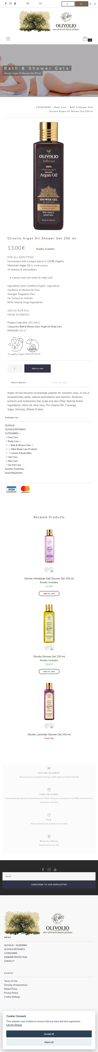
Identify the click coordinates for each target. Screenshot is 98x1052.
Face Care (13, 437)
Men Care (13, 461)
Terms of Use (10, 981)
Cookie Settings (12, 996)
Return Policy (10, 989)
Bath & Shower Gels (81, 107)
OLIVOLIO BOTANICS (15, 429)
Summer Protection (14, 469)
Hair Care (12, 457)
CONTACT (9, 961)
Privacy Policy (11, 992)
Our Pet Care (14, 465)
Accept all (49, 1034)
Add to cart (49, 593)
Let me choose (14, 1025)
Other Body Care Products (24, 449)
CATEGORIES (43, 107)
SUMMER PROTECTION (15, 957)
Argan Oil (45, 326)
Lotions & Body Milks (21, 453)
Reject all (48, 1042)
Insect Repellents (14, 472)
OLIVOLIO (10, 425)
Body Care (60, 107)
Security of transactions (16, 985)
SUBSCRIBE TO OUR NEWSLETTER (49, 884)
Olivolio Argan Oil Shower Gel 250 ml (71, 111)
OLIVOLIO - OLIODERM (15, 945)
